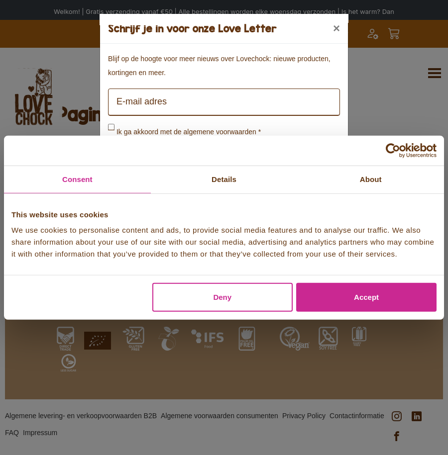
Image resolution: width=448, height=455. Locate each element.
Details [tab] (224, 179)
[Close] (336, 28)
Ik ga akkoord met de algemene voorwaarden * (188, 132)
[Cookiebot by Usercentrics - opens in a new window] (393, 150)
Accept (366, 297)
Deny (222, 297)
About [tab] (371, 179)
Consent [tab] (77, 179)
